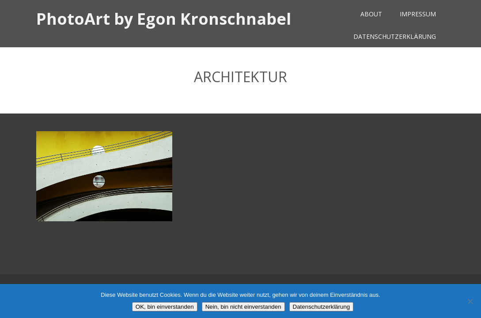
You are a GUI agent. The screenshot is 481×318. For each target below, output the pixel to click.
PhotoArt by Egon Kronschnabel (163, 19)
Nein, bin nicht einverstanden (243, 306)
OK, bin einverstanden (165, 306)
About (371, 14)
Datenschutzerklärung (394, 36)
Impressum (418, 14)
